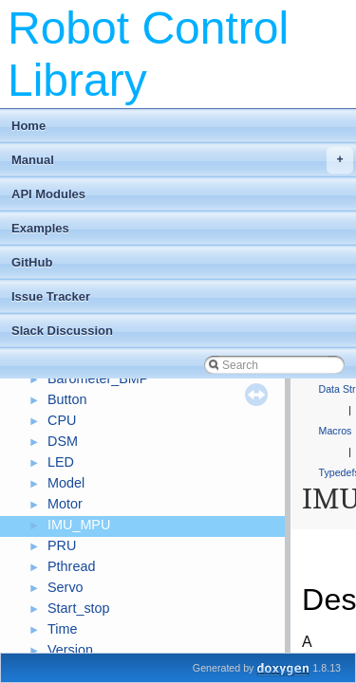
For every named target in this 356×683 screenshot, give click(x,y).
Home (28, 126)
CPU (61, 420)
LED (60, 462)
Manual (182, 160)
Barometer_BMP (97, 378)
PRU (61, 545)
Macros (335, 430)
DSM (62, 441)
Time (62, 629)
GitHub (31, 262)
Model (65, 482)
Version (70, 649)
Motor (65, 503)
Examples (40, 228)
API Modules (48, 194)
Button (67, 399)
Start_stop (78, 608)
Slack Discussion (62, 330)
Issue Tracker (50, 296)
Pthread (71, 566)
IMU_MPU (78, 524)
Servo (65, 587)
